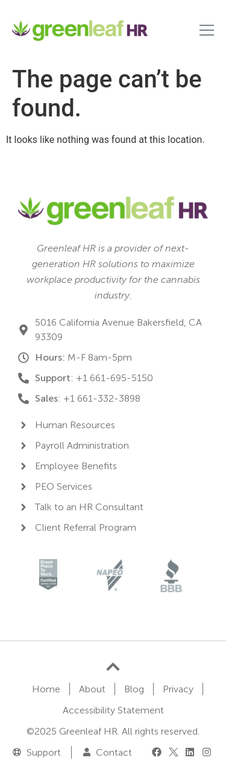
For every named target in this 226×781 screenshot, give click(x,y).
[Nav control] (206, 30)
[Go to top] (113, 666)
